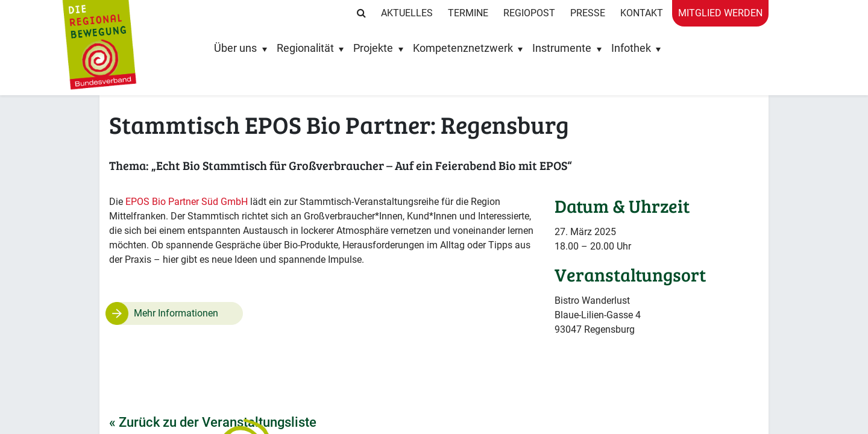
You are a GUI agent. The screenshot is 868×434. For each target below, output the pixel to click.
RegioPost (529, 13)
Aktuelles (407, 13)
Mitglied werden (720, 13)
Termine (468, 13)
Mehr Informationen (176, 313)
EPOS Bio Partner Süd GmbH (186, 201)
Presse (587, 13)
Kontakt (641, 13)
